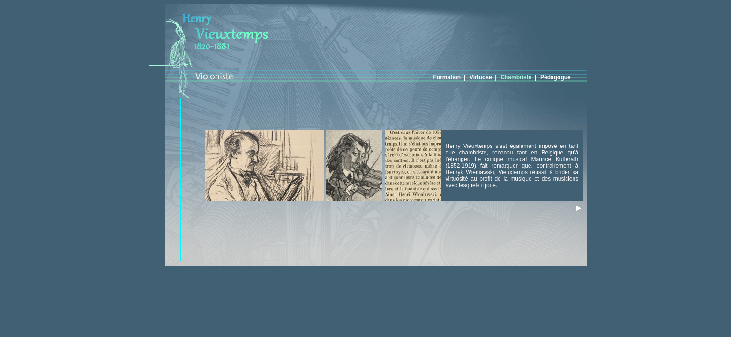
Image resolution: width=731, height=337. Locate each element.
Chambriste (517, 77)
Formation (448, 77)
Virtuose (482, 77)
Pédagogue (557, 77)
